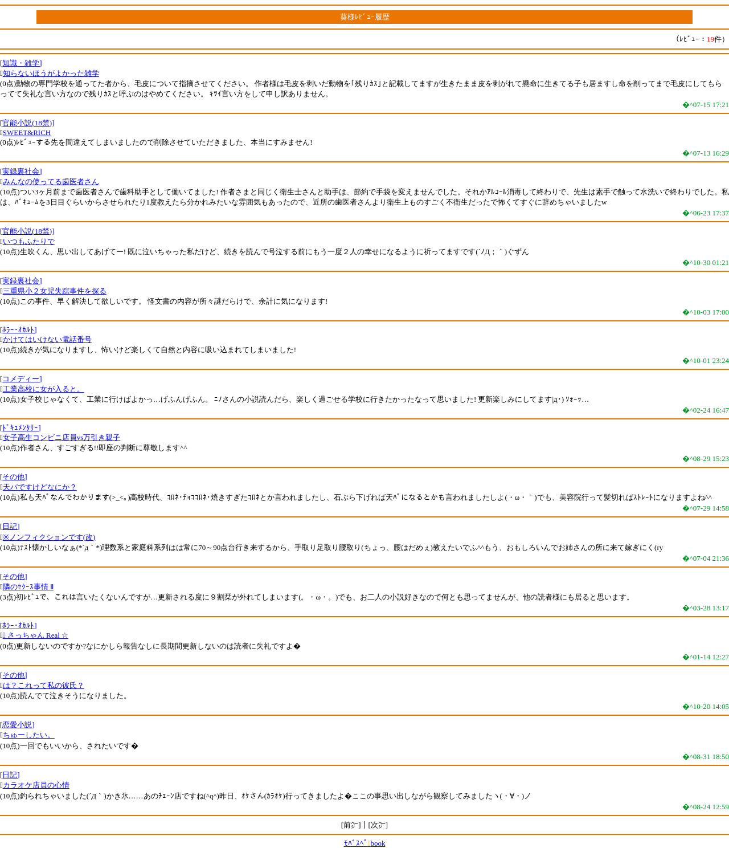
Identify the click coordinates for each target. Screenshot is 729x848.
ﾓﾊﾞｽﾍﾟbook (365, 843)
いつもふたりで (29, 241)
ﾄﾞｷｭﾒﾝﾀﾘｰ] (21, 427)
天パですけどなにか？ (40, 487)
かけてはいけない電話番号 (47, 339)
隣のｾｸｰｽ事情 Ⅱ (28, 586)
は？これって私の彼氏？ (43, 685)
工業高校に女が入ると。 (43, 389)
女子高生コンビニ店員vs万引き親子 (62, 437)
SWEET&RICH (27, 132)
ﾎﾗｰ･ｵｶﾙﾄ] (19, 329)
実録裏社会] (22, 171)
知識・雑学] (22, 63)
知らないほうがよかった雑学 (51, 73)
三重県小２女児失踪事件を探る (55, 291)
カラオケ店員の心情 (36, 785)
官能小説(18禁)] (28, 123)
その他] (14, 476)
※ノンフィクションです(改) (49, 537)
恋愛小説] (18, 724)
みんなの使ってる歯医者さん (51, 181)
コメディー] (22, 378)
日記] (10, 526)
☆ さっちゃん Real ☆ (35, 635)
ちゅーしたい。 (29, 735)
